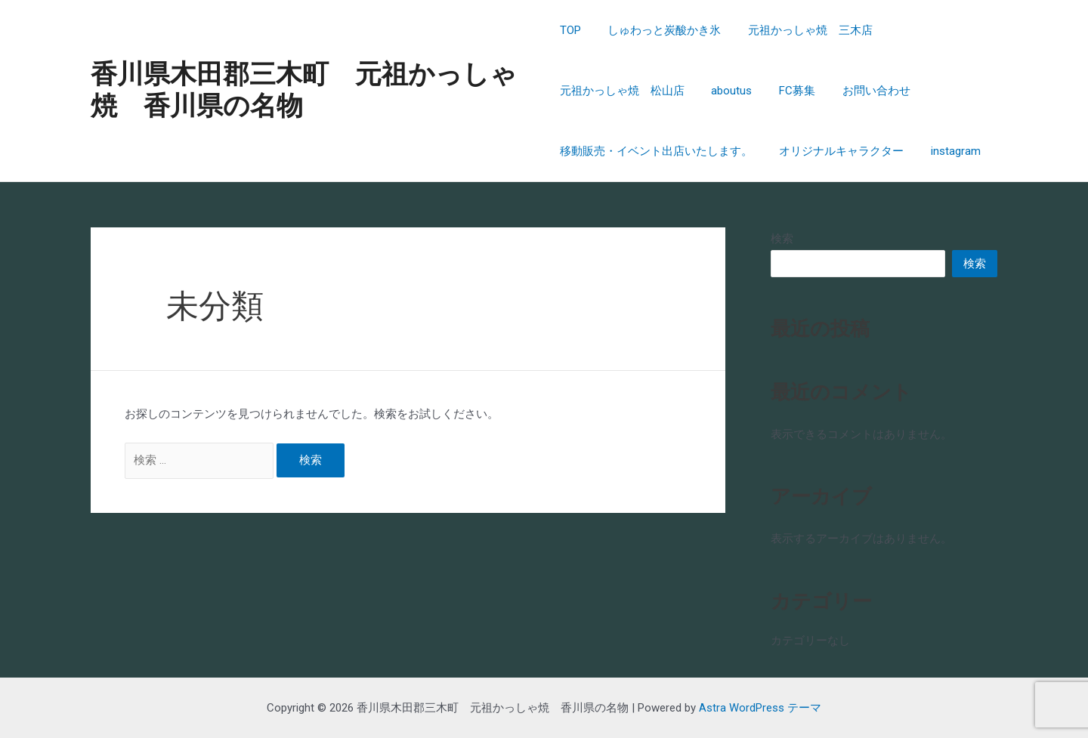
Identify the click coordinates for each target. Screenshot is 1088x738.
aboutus (727, 90)
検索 (782, 238)
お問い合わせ (864, 90)
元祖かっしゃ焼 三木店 (802, 30)
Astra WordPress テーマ (760, 708)
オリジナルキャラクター (837, 151)
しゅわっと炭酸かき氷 (660, 30)
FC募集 (789, 90)
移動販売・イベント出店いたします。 (656, 151)
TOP (570, 30)
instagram (947, 151)
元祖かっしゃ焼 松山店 (622, 90)
